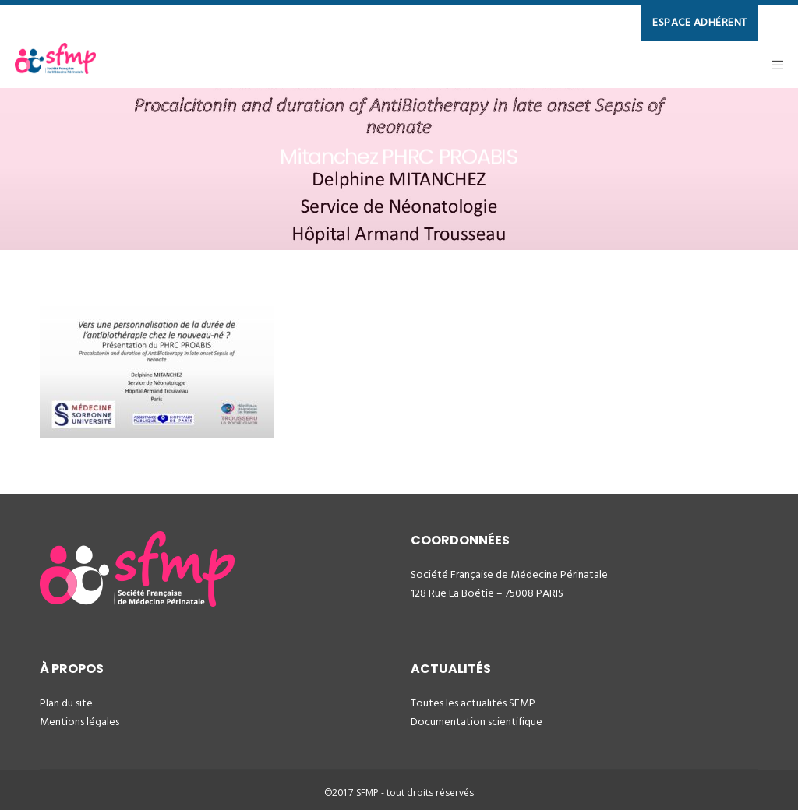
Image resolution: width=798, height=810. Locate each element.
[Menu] (772, 64)
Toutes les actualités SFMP (473, 703)
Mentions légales (79, 722)
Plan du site (66, 703)
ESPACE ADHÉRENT (699, 22)
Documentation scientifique (476, 722)
